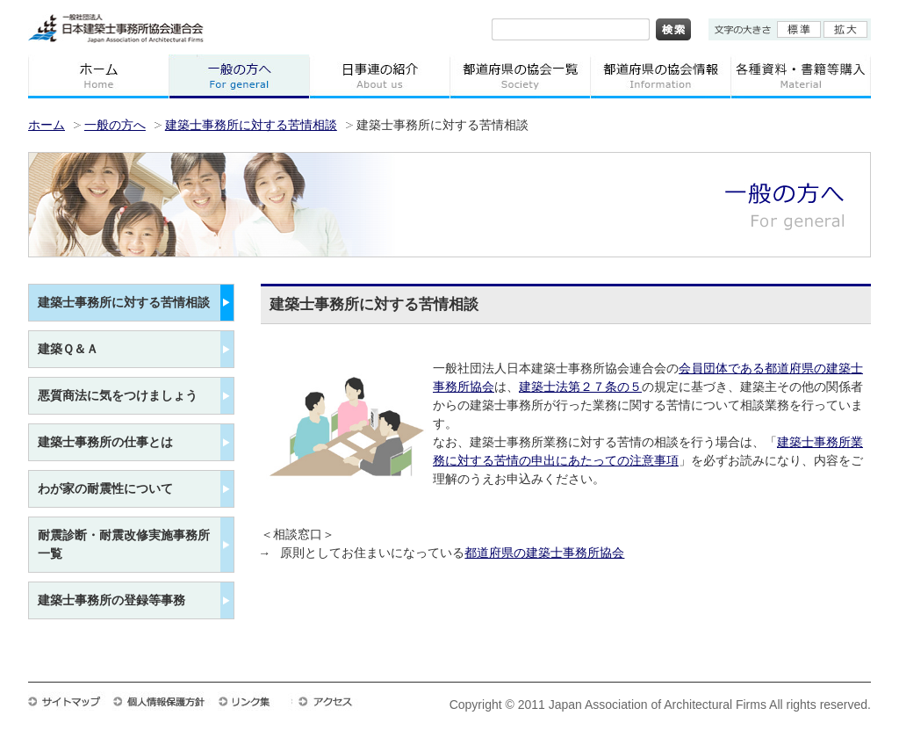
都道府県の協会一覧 (520, 76)
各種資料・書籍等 (800, 76)
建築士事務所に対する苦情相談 (251, 125)
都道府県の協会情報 (660, 76)
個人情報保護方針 (165, 701)
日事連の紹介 (379, 76)
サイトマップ (70, 701)
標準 (799, 29)
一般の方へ (239, 76)
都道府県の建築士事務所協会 (544, 554)
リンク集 (255, 701)
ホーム (98, 76)
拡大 (845, 29)
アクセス (333, 701)
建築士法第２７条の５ (580, 387)
